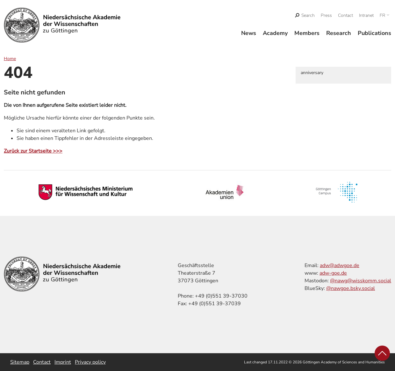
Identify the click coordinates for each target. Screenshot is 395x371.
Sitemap (19, 362)
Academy (275, 33)
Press (326, 15)
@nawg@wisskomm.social (360, 280)
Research (338, 33)
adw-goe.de (333, 273)
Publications (374, 33)
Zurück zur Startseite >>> (33, 151)
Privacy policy (90, 362)
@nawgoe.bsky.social (350, 288)
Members (307, 33)
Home (10, 59)
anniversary (312, 73)
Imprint (62, 362)
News (248, 33)
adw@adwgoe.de (339, 265)
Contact (345, 15)
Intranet (366, 15)
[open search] (305, 15)
